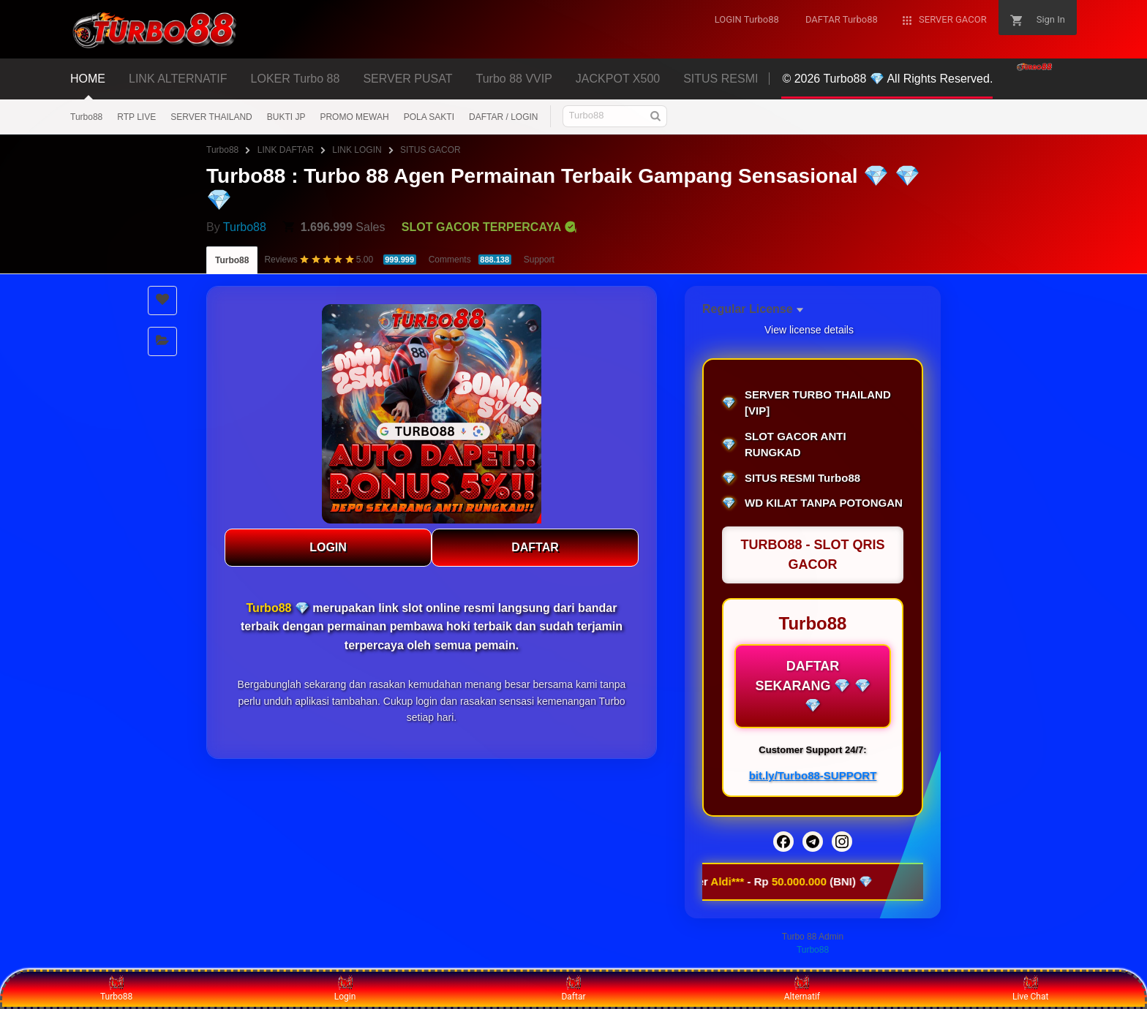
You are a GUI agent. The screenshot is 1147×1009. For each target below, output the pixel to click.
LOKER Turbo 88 (295, 78)
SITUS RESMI (720, 78)
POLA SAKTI (429, 117)
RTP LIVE (136, 117)
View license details (809, 330)
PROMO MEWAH (354, 117)
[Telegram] (812, 841)
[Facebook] (783, 841)
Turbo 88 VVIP (514, 78)
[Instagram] (842, 841)
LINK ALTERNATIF (178, 78)
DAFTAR (535, 547)
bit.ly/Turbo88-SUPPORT (813, 775)
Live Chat (1030, 988)
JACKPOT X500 (618, 78)
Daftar (573, 988)
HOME (87, 78)
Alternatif (802, 988)
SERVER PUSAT (407, 78)
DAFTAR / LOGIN (503, 117)
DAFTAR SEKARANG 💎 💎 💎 (812, 686)
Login (345, 988)
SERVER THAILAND (211, 117)
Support (539, 259)
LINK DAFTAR (285, 150)
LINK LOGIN (356, 150)
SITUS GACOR (430, 150)
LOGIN (328, 547)
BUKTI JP (286, 117)
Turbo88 (86, 117)
